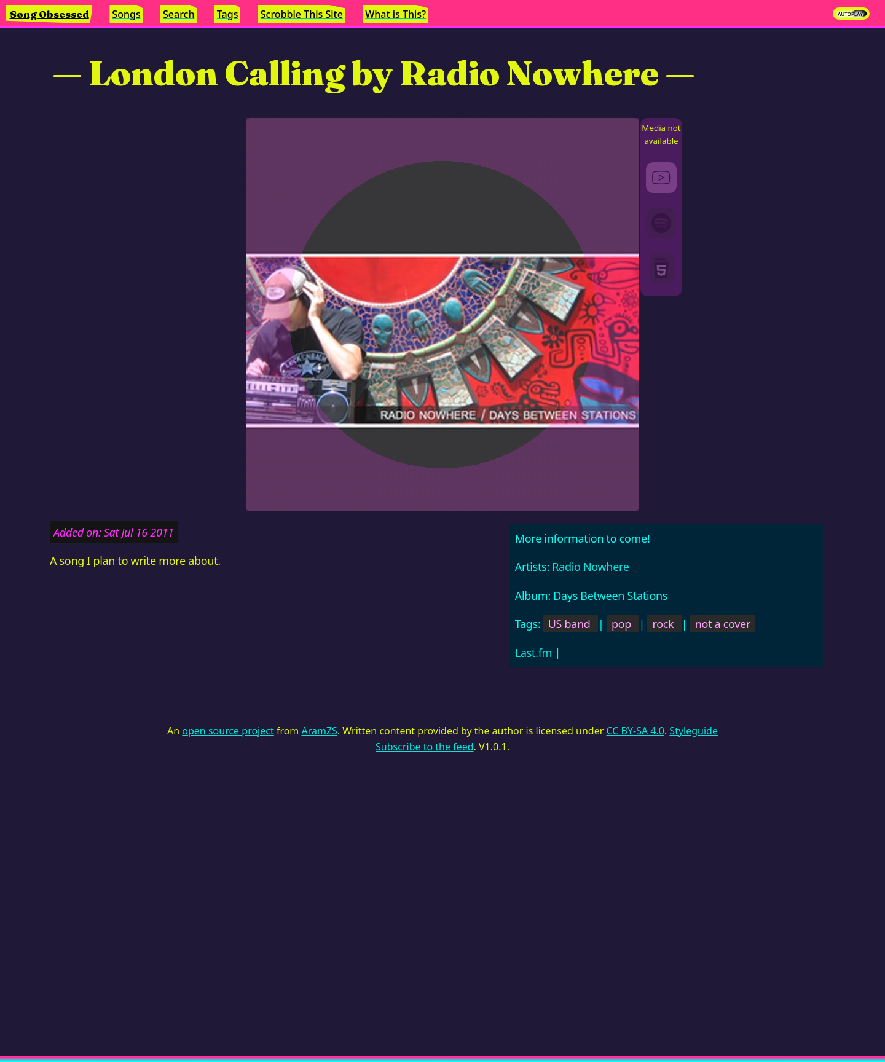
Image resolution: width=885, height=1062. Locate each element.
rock (663, 623)
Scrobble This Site (302, 14)
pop (621, 623)
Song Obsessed (49, 14)
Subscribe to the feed (424, 746)
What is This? (395, 14)
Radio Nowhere (590, 566)
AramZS (319, 731)
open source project (227, 731)
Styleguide (693, 731)
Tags (227, 14)
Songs (126, 14)
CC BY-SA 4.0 (635, 731)
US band (569, 623)
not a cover (722, 623)
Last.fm (533, 652)
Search (178, 14)
